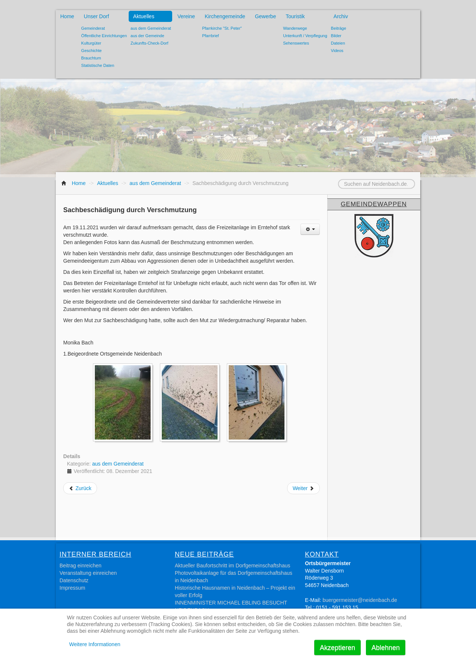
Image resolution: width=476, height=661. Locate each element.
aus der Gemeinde (147, 35)
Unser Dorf (96, 16)
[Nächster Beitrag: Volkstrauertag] (303, 488)
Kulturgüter (91, 43)
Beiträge (338, 28)
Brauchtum (91, 58)
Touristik (295, 16)
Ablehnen (386, 647)
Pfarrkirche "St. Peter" (222, 28)
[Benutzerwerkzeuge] (310, 229)
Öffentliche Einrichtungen (104, 35)
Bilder (336, 35)
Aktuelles (143, 16)
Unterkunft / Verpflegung (305, 35)
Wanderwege (295, 28)
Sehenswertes (296, 43)
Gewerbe (265, 16)
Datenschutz (74, 580)
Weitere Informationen (94, 644)
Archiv (341, 16)
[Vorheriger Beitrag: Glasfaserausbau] (80, 488)
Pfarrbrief (210, 35)
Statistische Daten (97, 65)
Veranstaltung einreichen (88, 573)
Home (67, 16)
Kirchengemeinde (225, 16)
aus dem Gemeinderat (151, 28)
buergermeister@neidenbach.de (359, 600)
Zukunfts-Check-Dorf (149, 43)
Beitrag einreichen (81, 565)
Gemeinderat (93, 28)
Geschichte (91, 50)
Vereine (186, 16)
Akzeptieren (337, 647)
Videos (337, 50)
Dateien (338, 43)
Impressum (72, 588)
